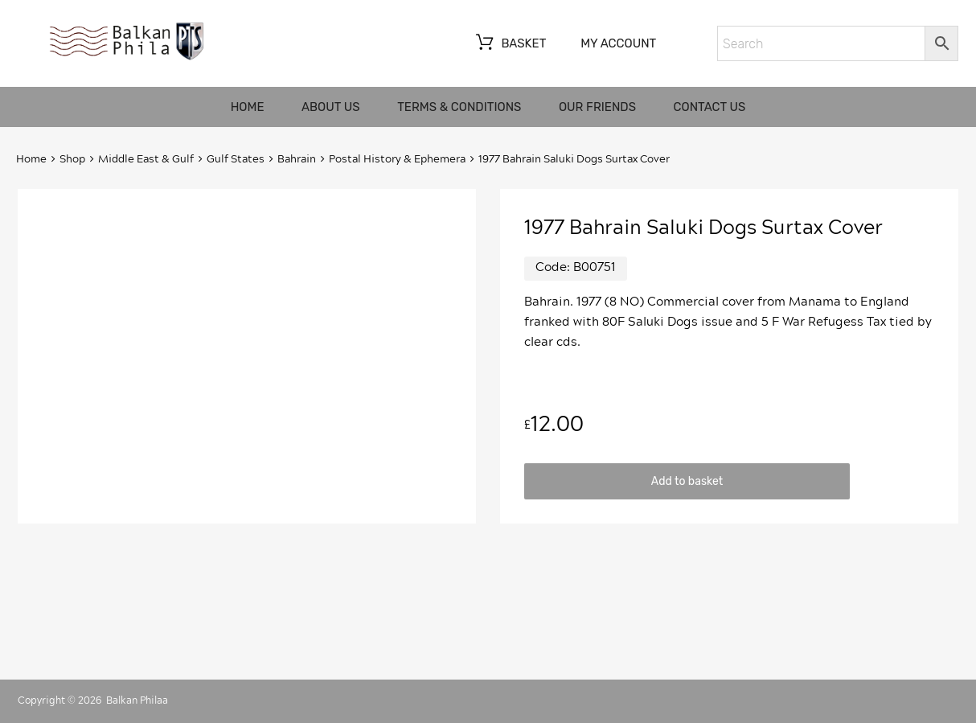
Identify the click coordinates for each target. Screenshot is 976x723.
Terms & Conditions (459, 107)
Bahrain (296, 159)
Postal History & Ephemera (397, 159)
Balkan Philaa (137, 700)
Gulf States (236, 159)
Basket (509, 44)
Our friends (597, 107)
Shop (72, 159)
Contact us (710, 107)
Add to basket (687, 480)
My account (618, 43)
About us (330, 107)
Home (248, 107)
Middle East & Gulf (146, 159)
